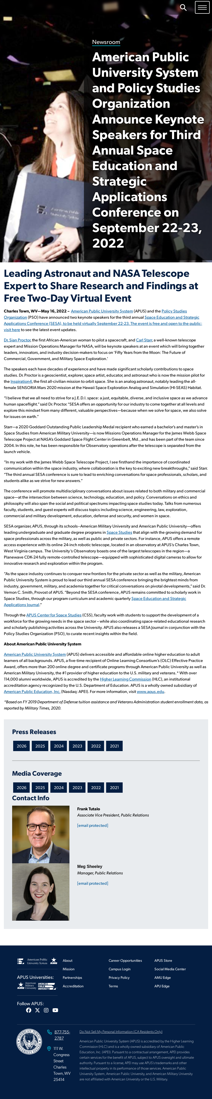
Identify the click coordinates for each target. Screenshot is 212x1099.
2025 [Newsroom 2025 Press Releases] (40, 746)
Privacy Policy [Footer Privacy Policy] (119, 977)
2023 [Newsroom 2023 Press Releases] (77, 746)
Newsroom (106, 41)
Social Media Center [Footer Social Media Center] (170, 969)
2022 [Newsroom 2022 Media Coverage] (96, 787)
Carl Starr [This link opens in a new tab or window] (144, 339)
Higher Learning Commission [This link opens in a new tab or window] (125, 679)
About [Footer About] (67, 960)
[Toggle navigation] (202, 7)
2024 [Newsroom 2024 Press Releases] (59, 746)
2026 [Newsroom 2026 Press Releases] (21, 746)
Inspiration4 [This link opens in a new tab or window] (21, 381)
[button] (28, 1010)
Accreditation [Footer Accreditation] (73, 986)
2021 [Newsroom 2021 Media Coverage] (114, 787)
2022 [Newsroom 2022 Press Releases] (96, 746)
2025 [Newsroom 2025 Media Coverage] (40, 787)
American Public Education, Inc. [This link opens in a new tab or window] (32, 691)
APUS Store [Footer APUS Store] (163, 960)
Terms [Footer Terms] (113, 986)
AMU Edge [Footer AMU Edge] (162, 977)
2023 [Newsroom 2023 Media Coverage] (77, 787)
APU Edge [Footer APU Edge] (162, 986)
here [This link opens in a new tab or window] (16, 329)
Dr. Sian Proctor (17, 339)
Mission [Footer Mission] (69, 969)
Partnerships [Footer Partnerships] (72, 977)
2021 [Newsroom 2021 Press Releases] (114, 746)
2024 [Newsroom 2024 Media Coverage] (59, 787)
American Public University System (102, 311)
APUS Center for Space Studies (54, 614)
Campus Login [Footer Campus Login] (120, 969)
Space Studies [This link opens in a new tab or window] (119, 532)
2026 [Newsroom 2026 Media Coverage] (21, 787)
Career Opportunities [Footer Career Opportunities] (125, 960)
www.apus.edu (150, 691)
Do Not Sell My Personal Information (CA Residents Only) (121, 1031)
